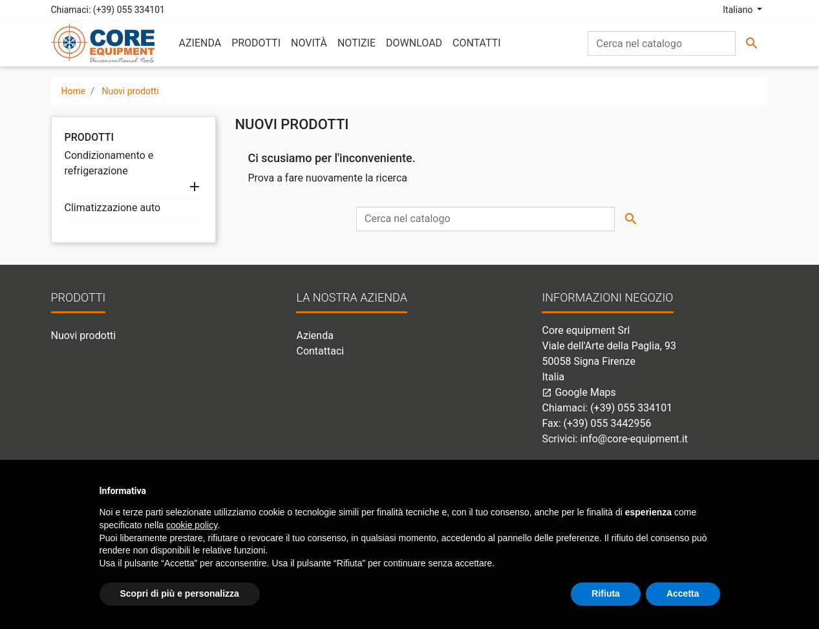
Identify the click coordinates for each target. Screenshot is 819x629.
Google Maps (578, 392)
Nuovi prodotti (83, 335)
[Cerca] (662, 43)
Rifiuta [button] (605, 593)
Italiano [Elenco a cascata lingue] (739, 10)
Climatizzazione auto (113, 207)
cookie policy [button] (191, 525)
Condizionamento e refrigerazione (109, 163)
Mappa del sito (330, 366)
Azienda (314, 335)
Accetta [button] (682, 593)
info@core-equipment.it (634, 439)
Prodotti (89, 137)
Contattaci (320, 351)
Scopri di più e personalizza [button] (179, 593)
